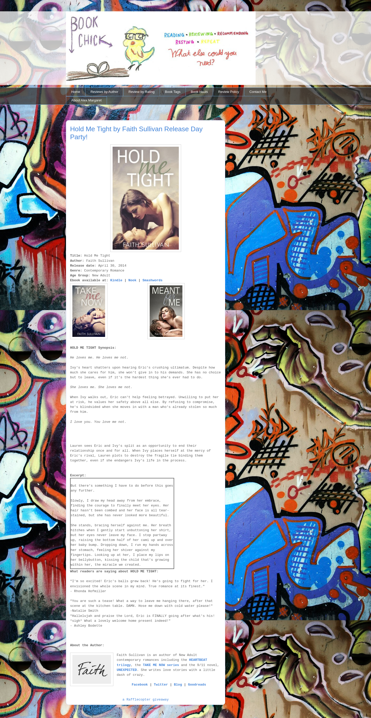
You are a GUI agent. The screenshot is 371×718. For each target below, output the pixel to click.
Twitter (161, 685)
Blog (178, 685)
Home (75, 92)
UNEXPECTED (127, 670)
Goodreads (197, 685)
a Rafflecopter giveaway (145, 700)
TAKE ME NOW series (161, 665)
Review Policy (228, 92)
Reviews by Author (104, 92)
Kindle (116, 280)
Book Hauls (199, 92)
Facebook (140, 685)
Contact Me (257, 92)
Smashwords (152, 280)
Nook (132, 280)
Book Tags (172, 92)
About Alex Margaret (86, 100)
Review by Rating (142, 92)
